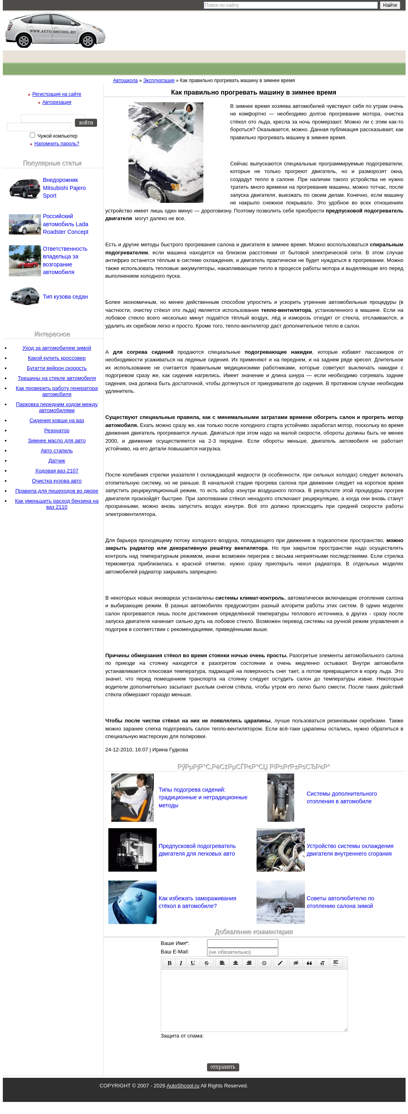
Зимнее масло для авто (56, 440)
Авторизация (56, 102)
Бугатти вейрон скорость (57, 368)
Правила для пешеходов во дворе (56, 491)
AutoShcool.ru (182, 1098)
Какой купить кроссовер (56, 358)
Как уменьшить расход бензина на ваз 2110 (56, 504)
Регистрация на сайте (56, 94)
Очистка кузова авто (56, 481)
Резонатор (56, 430)
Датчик (56, 461)
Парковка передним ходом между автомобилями (56, 407)
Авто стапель (57, 451)
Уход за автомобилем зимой (57, 348)
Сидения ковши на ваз (56, 420)
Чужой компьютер (57, 136)
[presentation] (268, 1059)
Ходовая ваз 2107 (56, 471)
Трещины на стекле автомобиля (57, 378)
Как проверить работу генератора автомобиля (56, 391)
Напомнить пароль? (56, 143)
